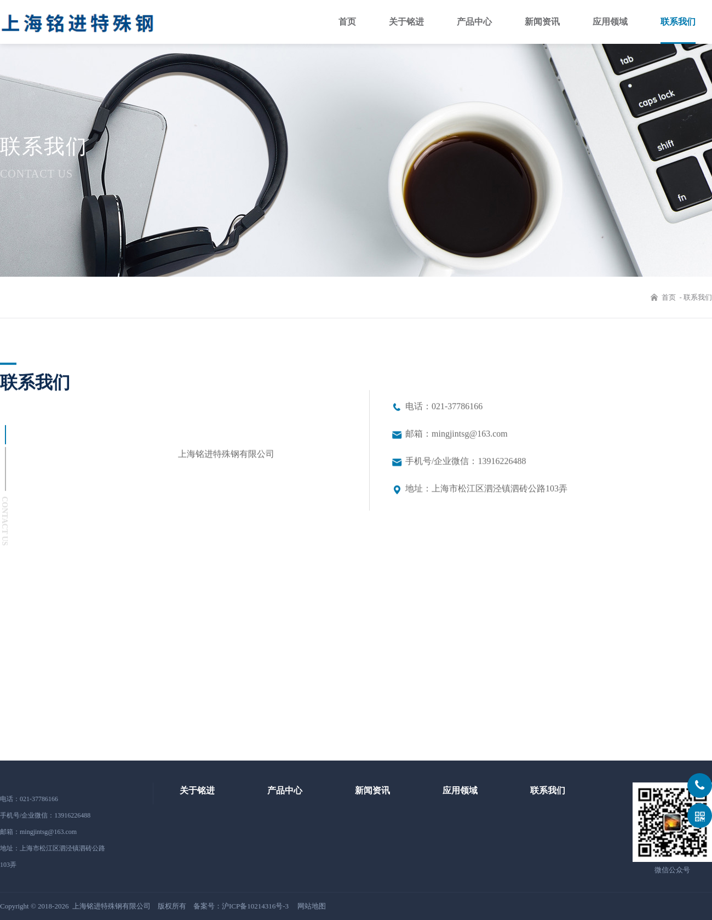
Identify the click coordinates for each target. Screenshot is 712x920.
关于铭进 (406, 21)
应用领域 (610, 21)
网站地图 (311, 906)
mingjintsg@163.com (48, 832)
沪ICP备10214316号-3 (255, 906)
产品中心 (474, 21)
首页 (347, 21)
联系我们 (678, 21)
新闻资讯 (542, 21)
